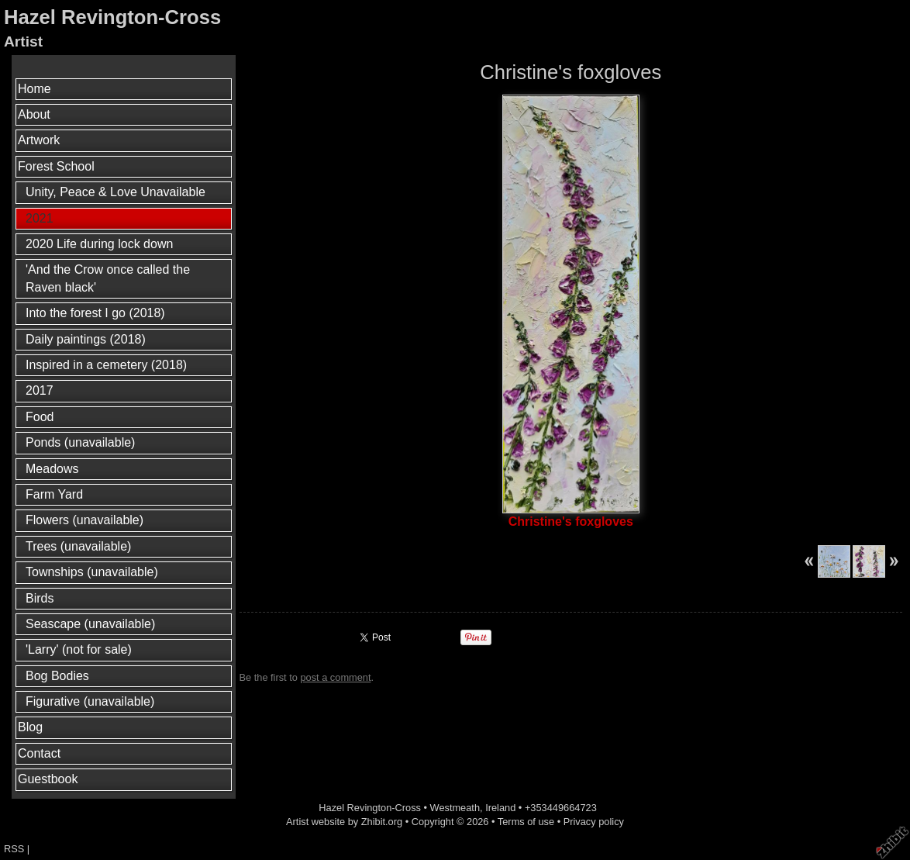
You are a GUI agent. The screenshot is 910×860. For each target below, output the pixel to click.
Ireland (500, 807)
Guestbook (48, 779)
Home (34, 88)
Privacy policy (594, 821)
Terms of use (526, 821)
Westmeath (455, 807)
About (34, 114)
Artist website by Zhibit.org (344, 821)
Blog (30, 727)
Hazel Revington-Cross (112, 17)
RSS (14, 849)
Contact (39, 753)
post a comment (335, 677)
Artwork (39, 140)
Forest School (56, 166)
